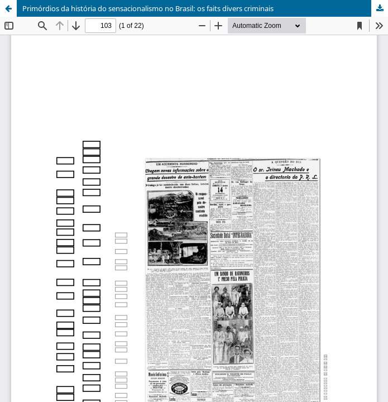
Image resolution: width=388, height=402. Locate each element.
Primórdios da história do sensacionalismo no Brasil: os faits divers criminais (148, 8)
